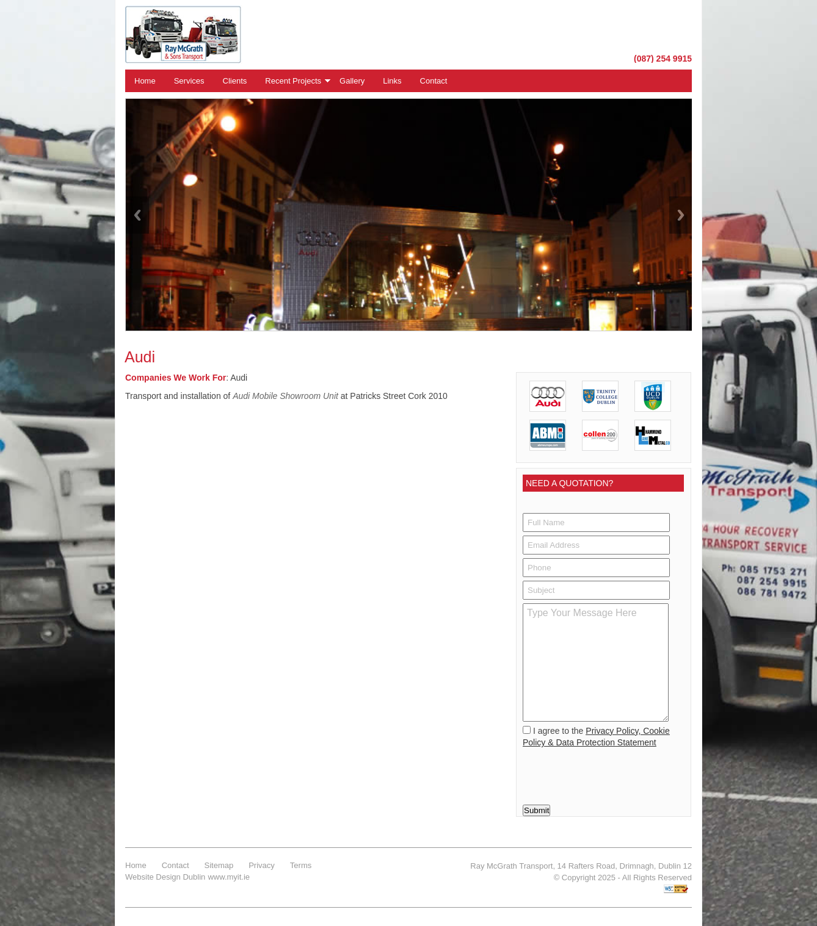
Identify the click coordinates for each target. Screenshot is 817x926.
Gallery (352, 80)
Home (145, 80)
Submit (536, 810)
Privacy (262, 865)
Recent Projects (293, 80)
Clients (235, 80)
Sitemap (219, 865)
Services (189, 80)
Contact (434, 80)
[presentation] (601, 773)
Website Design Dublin (165, 876)
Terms (300, 865)
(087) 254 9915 (663, 58)
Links (392, 80)
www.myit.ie (229, 876)
